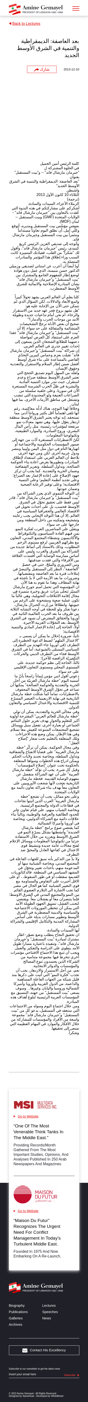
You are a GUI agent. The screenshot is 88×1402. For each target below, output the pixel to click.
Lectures (49, 1305)
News (46, 1318)
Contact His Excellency (44, 1350)
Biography (17, 1305)
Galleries (16, 1318)
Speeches (50, 1312)
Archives (16, 1324)
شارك (42, 69)
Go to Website (26, 1116)
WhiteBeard (57, 1396)
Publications (18, 1312)
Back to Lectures (24, 24)
